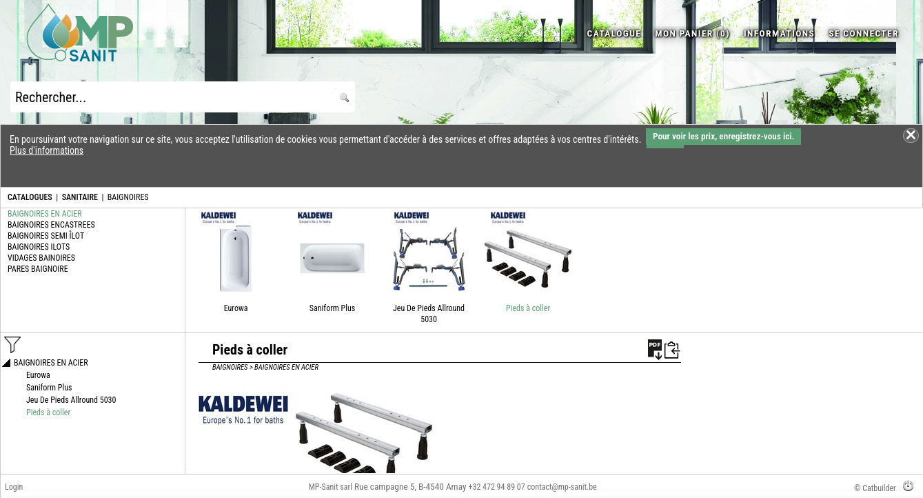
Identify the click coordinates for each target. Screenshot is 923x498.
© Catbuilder (875, 488)
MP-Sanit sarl (330, 487)
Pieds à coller (528, 308)
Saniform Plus (332, 308)
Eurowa (236, 308)
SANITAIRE (80, 197)
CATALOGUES (30, 197)
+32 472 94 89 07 (497, 487)
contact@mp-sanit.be (562, 487)
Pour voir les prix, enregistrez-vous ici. (723, 136)
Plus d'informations (46, 150)
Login (14, 487)
